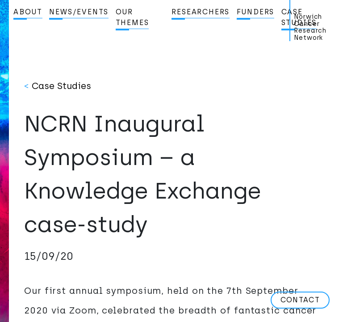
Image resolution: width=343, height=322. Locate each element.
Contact (300, 300)
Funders (256, 12)
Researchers (201, 12)
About (27, 12)
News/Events (79, 12)
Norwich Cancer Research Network (310, 27)
